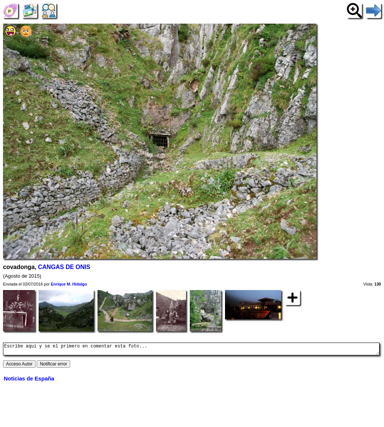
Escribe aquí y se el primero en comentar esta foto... (191, 350)
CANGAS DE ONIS (64, 267)
